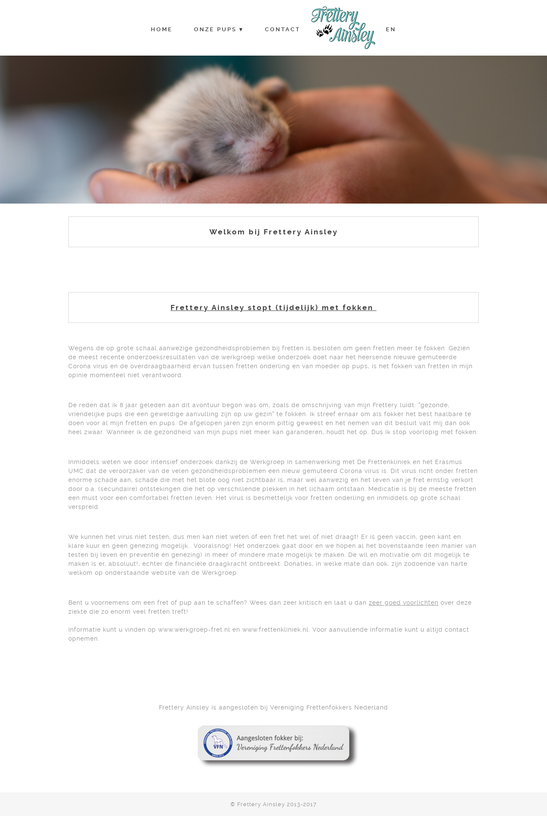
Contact (282, 29)
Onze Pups (215, 29)
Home (162, 29)
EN (391, 29)
